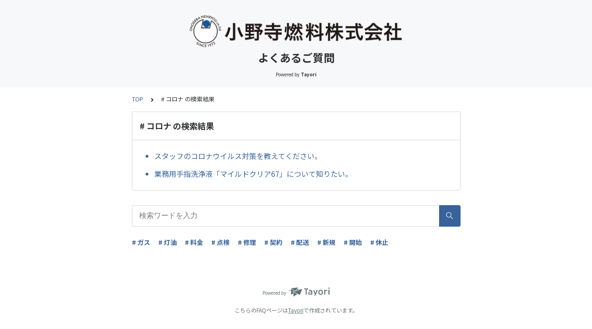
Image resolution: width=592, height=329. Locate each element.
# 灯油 (167, 242)
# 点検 (220, 242)
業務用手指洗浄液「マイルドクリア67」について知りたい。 (253, 173)
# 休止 (379, 242)
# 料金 (194, 242)
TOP (137, 99)
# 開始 (353, 242)
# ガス (141, 242)
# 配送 (300, 242)
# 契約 (273, 242)
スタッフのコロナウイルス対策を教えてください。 (238, 155)
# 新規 (326, 242)
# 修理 (247, 242)
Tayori (296, 310)
